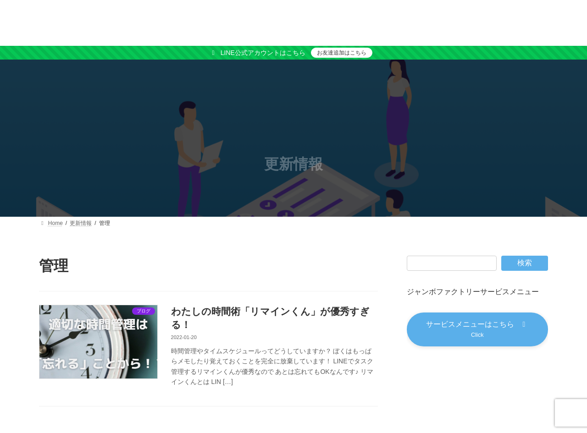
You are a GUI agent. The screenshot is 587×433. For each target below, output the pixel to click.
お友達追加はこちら (341, 52)
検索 (524, 263)
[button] (477, 329)
